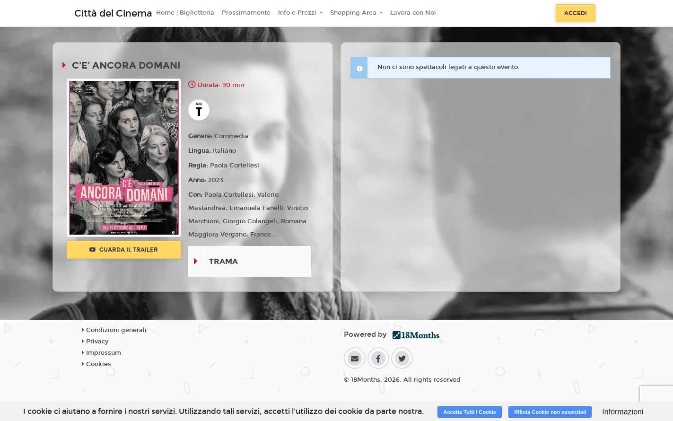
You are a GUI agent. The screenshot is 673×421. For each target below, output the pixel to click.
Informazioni (622, 412)
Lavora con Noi (413, 13)
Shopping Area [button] (354, 13)
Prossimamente (246, 13)
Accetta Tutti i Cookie (469, 412)
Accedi (575, 13)
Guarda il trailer (123, 249)
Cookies (96, 364)
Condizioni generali (114, 330)
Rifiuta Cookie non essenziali (550, 412)
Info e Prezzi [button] (298, 13)
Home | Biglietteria (185, 13)
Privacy (95, 341)
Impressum (101, 353)
